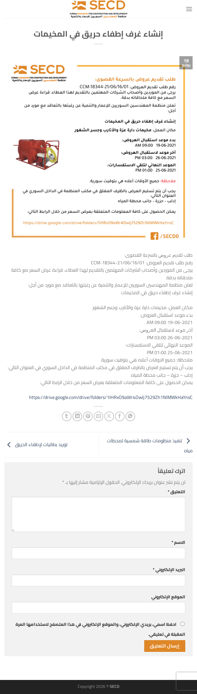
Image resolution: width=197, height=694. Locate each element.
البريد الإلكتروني (169, 569)
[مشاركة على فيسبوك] (120, 416)
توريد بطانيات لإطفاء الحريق (35, 444)
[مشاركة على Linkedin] (77, 416)
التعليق (176, 491)
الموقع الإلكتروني (168, 596)
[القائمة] (189, 9)
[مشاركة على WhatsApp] (130, 416)
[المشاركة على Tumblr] (67, 416)
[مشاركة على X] (109, 416)
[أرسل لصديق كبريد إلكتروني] (98, 416)
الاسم (178, 542)
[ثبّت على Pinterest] (88, 416)
